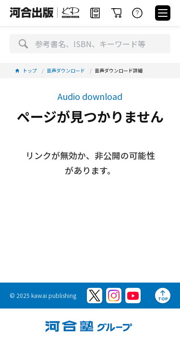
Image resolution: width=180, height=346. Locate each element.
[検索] (23, 43)
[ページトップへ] (162, 295)
